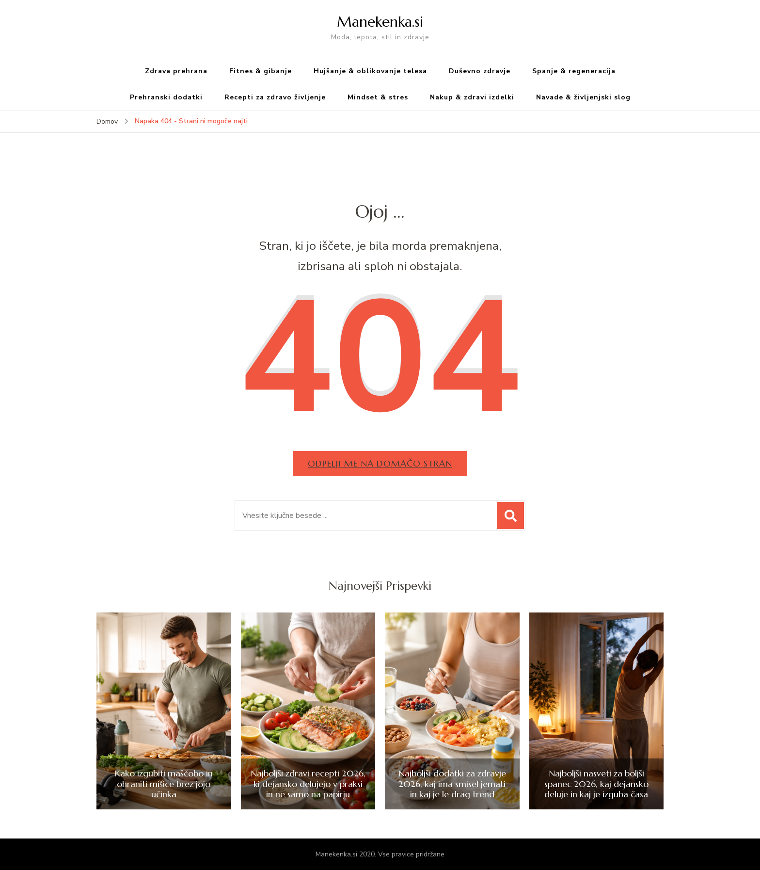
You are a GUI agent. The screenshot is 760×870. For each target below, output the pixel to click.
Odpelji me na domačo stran (380, 463)
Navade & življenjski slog (583, 97)
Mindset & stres (378, 97)
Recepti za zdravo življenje (275, 97)
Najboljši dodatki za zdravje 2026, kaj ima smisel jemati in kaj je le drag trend (452, 784)
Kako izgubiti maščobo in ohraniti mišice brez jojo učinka (164, 784)
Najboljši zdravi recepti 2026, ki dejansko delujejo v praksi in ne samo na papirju (308, 784)
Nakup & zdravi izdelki (472, 97)
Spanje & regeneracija (574, 71)
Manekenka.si (380, 22)
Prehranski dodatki (166, 97)
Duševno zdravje (479, 71)
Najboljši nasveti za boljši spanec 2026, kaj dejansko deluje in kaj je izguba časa (596, 784)
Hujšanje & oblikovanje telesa (370, 71)
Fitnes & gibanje (260, 71)
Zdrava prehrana (176, 71)
